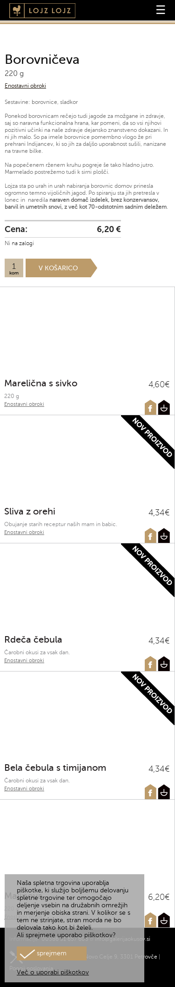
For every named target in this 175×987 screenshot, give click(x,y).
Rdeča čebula (33, 639)
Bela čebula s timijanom (55, 767)
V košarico (58, 268)
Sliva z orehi (29, 511)
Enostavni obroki (25, 85)
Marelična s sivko (40, 383)
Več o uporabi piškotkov (53, 972)
